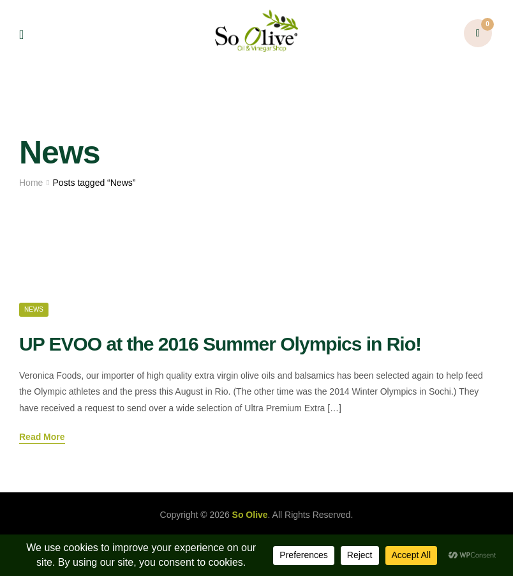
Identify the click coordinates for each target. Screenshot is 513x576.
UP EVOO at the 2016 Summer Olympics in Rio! (220, 343)
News (33, 309)
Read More (42, 437)
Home (31, 183)
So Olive (250, 515)
